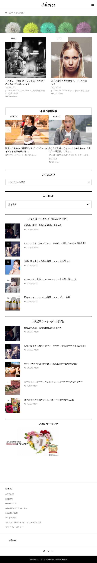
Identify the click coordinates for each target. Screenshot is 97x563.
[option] (27, 136)
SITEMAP (9, 499)
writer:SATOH (10, 504)
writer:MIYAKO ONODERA (16, 508)
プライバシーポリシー (14, 527)
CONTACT (9, 494)
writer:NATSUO (11, 513)
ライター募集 (10, 518)
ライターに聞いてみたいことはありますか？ (23, 522)
